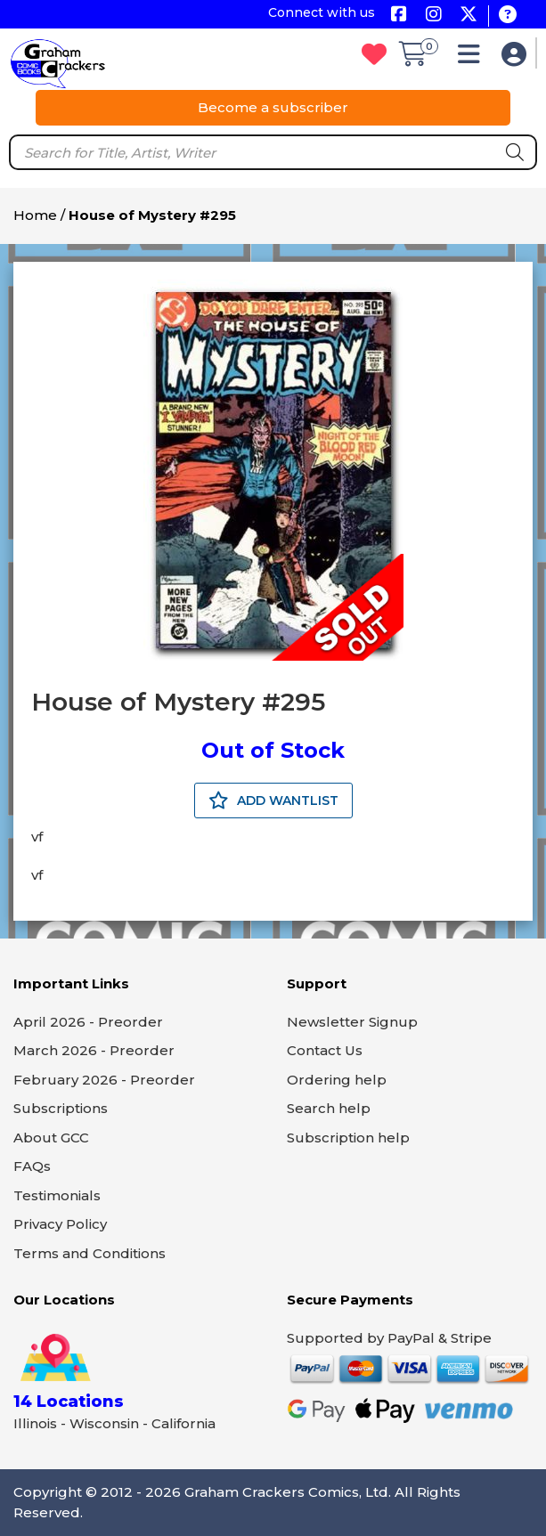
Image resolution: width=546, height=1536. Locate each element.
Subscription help (348, 1137)
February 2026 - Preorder (104, 1079)
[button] (473, 58)
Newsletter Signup (352, 1021)
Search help (329, 1108)
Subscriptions (60, 1108)
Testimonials (57, 1195)
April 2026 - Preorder (88, 1021)
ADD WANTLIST (273, 800)
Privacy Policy (60, 1223)
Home (35, 215)
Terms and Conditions (89, 1253)
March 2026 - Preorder (94, 1050)
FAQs (32, 1166)
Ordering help (337, 1079)
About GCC (51, 1137)
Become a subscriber (273, 107)
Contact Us (325, 1050)
